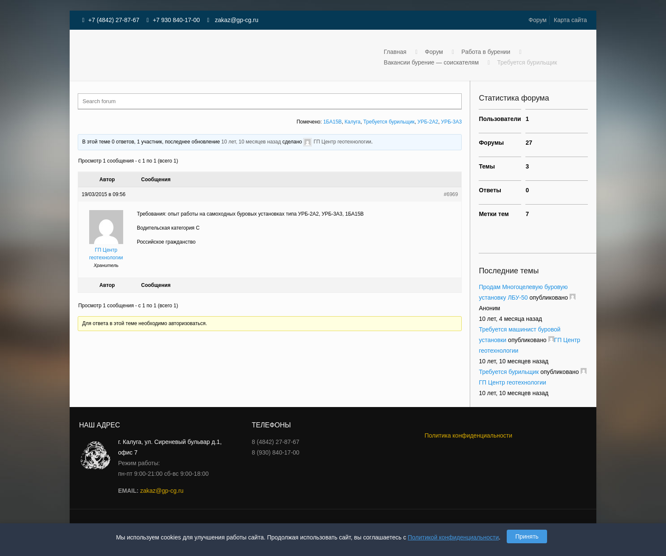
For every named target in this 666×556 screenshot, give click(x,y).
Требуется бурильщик (389, 122)
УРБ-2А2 (428, 122)
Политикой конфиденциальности (453, 537)
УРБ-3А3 (451, 122)
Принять (527, 536)
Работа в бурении (485, 51)
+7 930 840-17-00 (176, 20)
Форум (537, 20)
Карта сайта (570, 20)
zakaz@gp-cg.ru (235, 20)
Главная (395, 51)
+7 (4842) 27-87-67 (113, 20)
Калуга (352, 122)
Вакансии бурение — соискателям (431, 62)
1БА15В (332, 122)
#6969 (451, 194)
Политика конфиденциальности (468, 435)
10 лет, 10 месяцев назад (251, 142)
